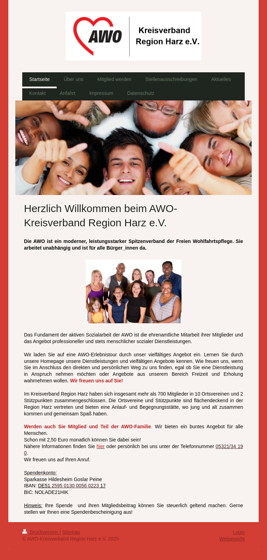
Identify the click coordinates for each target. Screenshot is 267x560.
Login (239, 532)
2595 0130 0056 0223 (75, 485)
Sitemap (71, 532)
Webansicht (232, 539)
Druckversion (40, 532)
